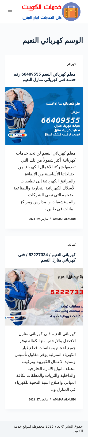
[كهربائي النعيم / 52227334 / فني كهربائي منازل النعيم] (44, 297)
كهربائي (71, 64)
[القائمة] (10, 12)
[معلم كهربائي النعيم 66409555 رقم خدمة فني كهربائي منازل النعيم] (44, 116)
